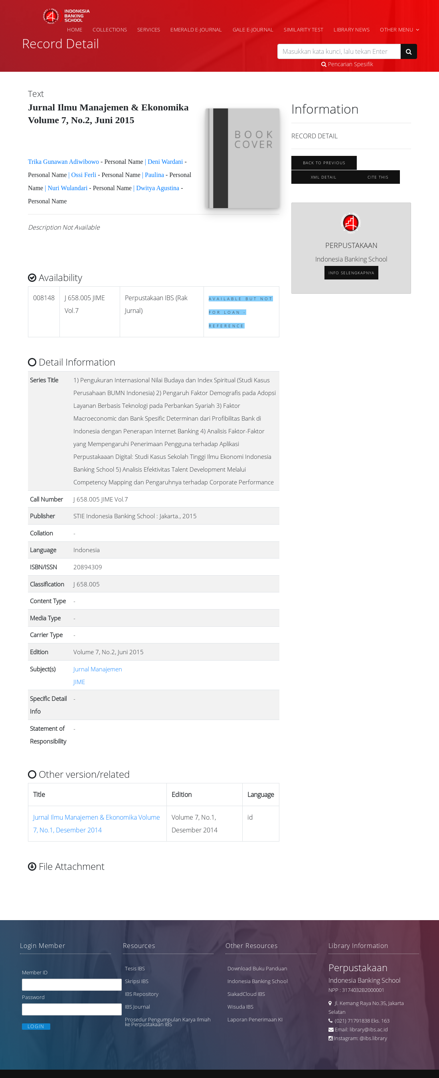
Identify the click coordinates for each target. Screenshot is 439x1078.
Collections (110, 29)
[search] (339, 51)
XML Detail (323, 177)
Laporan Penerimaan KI (255, 1019)
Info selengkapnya (351, 272)
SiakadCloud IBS (246, 993)
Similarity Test (303, 29)
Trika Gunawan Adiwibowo (63, 161)
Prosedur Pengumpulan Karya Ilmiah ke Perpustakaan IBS (168, 1022)
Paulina (154, 174)
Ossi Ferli (84, 174)
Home (74, 29)
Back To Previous (324, 162)
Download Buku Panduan (257, 968)
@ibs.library (373, 1038)
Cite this (378, 177)
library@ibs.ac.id (369, 1029)
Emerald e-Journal (196, 29)
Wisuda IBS (240, 1006)
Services (148, 29)
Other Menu (396, 29)
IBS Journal (137, 1006)
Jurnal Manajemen (97, 669)
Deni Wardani (165, 161)
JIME (79, 682)
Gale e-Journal (253, 29)
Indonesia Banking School (257, 981)
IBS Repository (141, 993)
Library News (352, 29)
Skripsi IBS (136, 981)
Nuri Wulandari (67, 188)
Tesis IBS (135, 968)
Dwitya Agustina (157, 188)
